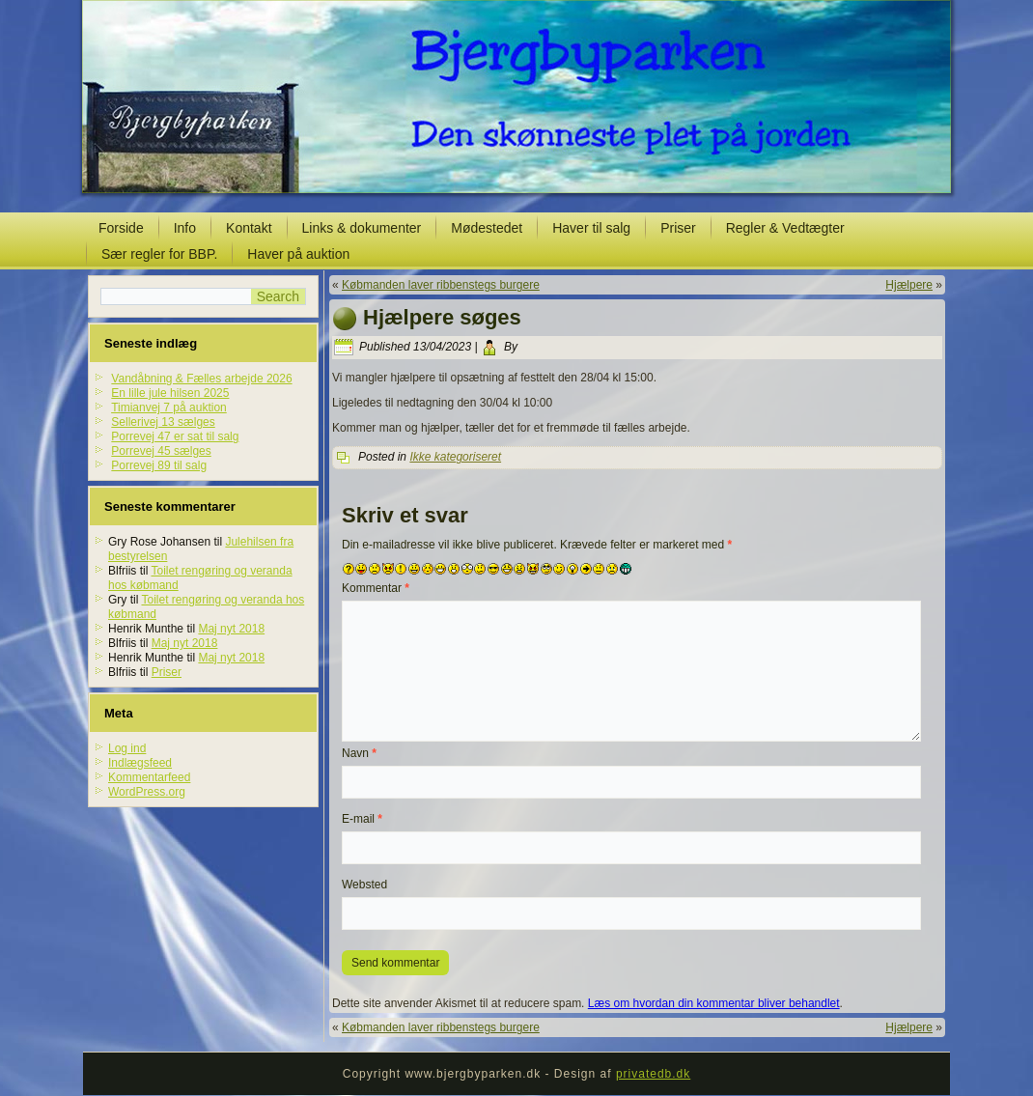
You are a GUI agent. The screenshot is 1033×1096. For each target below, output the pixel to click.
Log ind (127, 748)
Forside (121, 228)
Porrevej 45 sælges (160, 451)
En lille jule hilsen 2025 (170, 393)
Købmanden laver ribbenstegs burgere (441, 285)
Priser (678, 228)
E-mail (362, 819)
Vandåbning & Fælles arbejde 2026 (201, 378)
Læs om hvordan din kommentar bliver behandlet (714, 1003)
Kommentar (375, 588)
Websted (364, 884)
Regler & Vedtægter (785, 228)
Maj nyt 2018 (231, 628)
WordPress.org (146, 792)
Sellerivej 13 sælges (162, 422)
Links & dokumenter (362, 228)
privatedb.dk (653, 1074)
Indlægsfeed (140, 763)
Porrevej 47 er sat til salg (174, 436)
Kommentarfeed (149, 777)
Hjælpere (909, 285)
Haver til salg (591, 228)
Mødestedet (486, 228)
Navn (359, 753)
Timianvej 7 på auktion (169, 407)
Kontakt (248, 228)
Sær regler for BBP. (159, 254)
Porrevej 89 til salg (159, 465)
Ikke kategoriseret (455, 457)
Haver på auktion (298, 254)
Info (185, 228)
